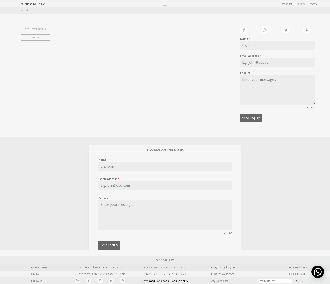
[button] (317, 272)
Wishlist (287, 4)
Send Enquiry (251, 118)
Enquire (245, 73)
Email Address (250, 56)
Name (245, 39)
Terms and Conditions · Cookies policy (165, 281)
